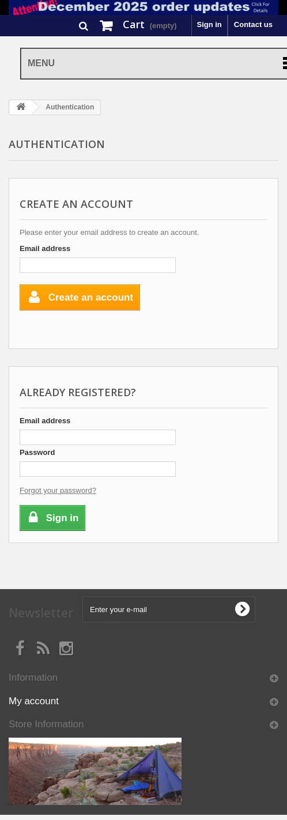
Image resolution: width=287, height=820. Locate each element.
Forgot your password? (58, 490)
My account (34, 701)
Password (37, 452)
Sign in (209, 24)
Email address (45, 248)
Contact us (253, 24)
